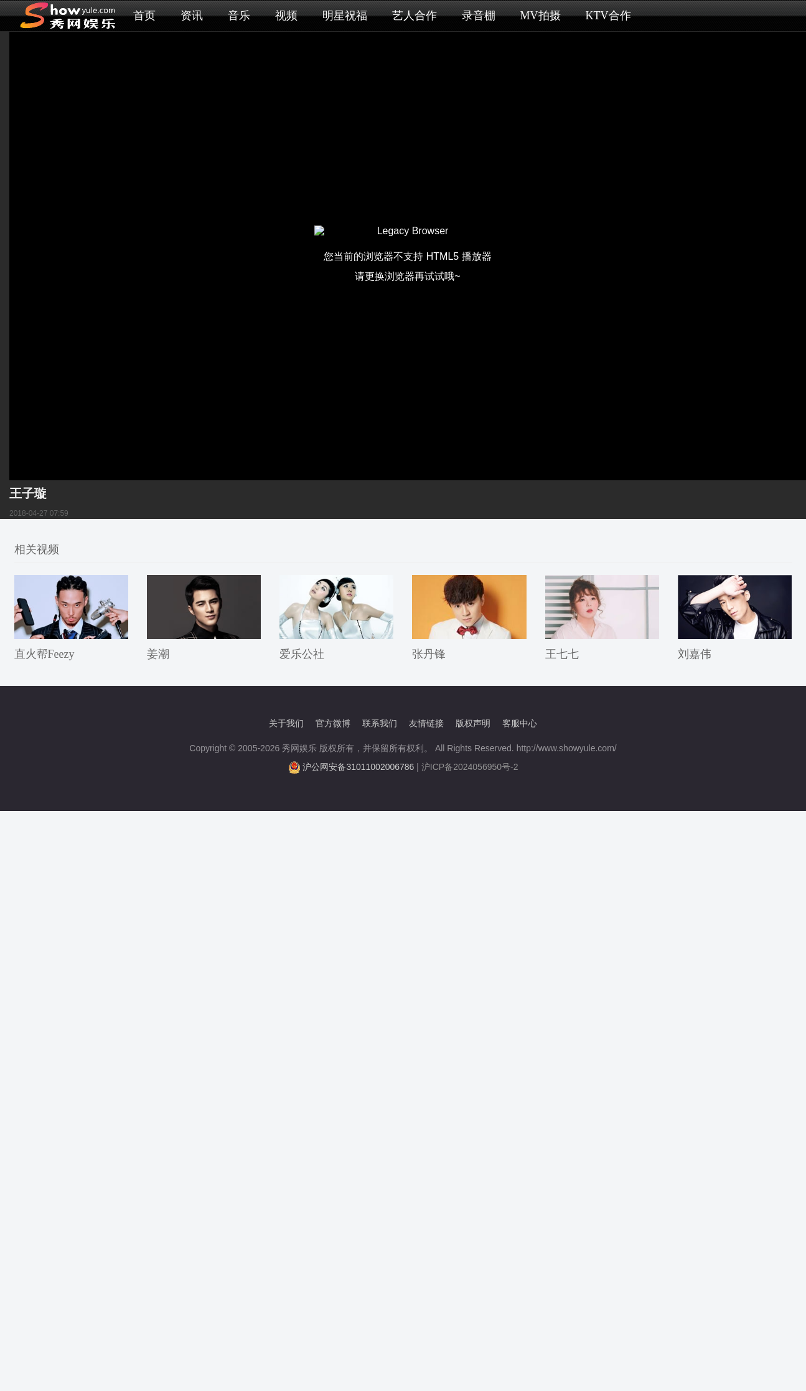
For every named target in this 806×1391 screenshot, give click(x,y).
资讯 (191, 15)
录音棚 (478, 15)
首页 (144, 15)
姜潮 (158, 654)
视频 (286, 15)
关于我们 (286, 723)
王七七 (562, 654)
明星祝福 (344, 15)
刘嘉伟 (694, 654)
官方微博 (333, 723)
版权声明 (473, 723)
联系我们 (379, 723)
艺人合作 (414, 15)
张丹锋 (429, 654)
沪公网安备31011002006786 (358, 767)
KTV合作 (608, 15)
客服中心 (519, 723)
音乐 (239, 15)
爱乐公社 (301, 654)
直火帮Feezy (44, 654)
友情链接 (426, 723)
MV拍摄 (540, 15)
